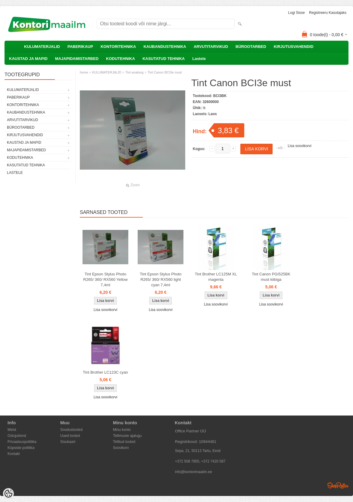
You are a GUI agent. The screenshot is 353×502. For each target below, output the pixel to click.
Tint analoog (134, 72)
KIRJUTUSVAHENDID (294, 46)
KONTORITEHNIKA (118, 46)
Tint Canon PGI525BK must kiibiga (271, 277)
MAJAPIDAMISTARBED (76, 58)
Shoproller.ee (337, 485)
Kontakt (14, 454)
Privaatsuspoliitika (22, 442)
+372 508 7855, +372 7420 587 (200, 461)
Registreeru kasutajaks (327, 13)
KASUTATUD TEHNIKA (163, 58)
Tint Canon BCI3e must (165, 72)
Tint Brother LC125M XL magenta (216, 277)
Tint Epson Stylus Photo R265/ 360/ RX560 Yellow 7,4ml (105, 279)
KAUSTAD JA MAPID (28, 58)
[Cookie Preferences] (8, 493)
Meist (12, 430)
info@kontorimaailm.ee (193, 472)
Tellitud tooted (124, 442)
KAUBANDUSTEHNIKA (164, 46)
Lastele (199, 58)
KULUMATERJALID (42, 46)
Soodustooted (71, 430)
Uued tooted (70, 436)
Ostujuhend (17, 436)
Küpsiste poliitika (21, 448)
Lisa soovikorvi (299, 146)
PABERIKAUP (80, 46)
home (84, 72)
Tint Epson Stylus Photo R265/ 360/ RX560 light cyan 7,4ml (160, 279)
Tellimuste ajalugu (127, 436)
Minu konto (122, 430)
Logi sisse (296, 13)
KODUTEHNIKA (120, 58)
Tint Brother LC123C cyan (105, 372)
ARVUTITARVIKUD (211, 46)
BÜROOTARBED (251, 46)
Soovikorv (121, 448)
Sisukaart (67, 442)
